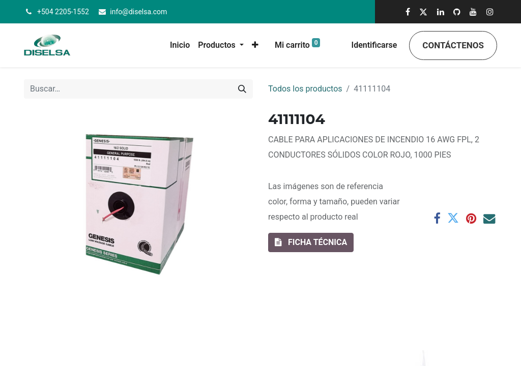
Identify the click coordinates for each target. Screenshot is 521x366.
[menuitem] (180, 45)
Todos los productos (305, 89)
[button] (255, 45)
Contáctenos (453, 45)
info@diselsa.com (138, 12)
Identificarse (374, 45)
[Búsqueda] (242, 89)
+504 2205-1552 (63, 12)
